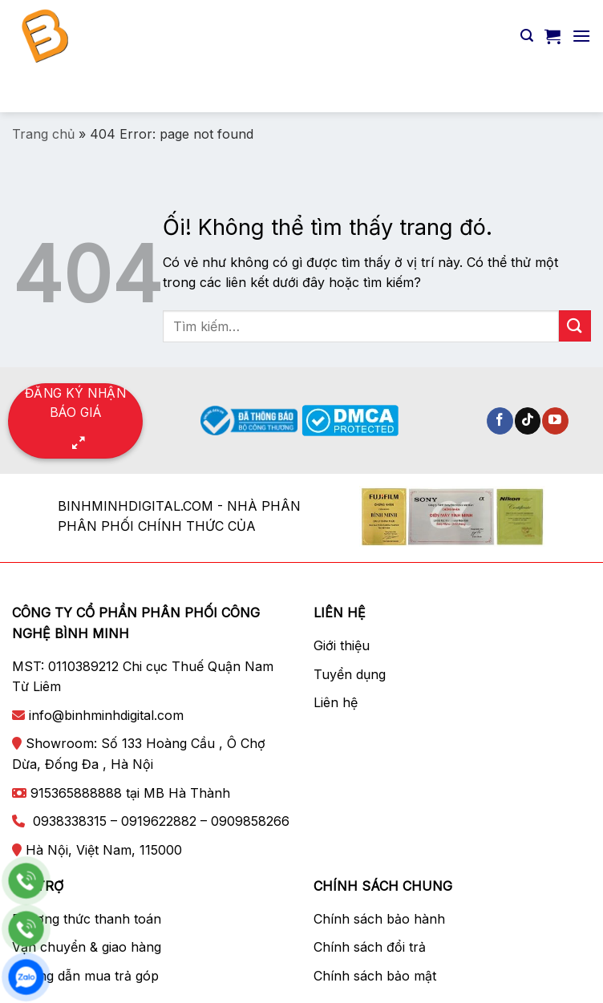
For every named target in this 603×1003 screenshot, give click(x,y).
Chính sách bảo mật (375, 976)
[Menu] (581, 35)
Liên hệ (336, 702)
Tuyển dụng (350, 674)
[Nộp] (572, 91)
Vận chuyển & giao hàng (86, 947)
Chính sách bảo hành (379, 919)
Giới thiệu (342, 645)
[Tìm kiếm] (526, 35)
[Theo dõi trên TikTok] (528, 421)
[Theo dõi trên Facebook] (500, 421)
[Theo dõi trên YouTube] (555, 421)
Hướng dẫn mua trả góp (85, 976)
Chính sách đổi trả (370, 947)
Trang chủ (43, 134)
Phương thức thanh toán (86, 919)
